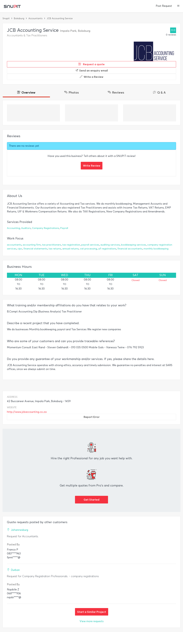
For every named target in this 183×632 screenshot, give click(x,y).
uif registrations (107, 248)
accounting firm (32, 244)
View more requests (92, 621)
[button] (178, 6)
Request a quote (91, 64)
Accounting (13, 228)
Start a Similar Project (91, 611)
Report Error (92, 417)
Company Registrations (45, 228)
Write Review (91, 165)
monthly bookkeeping (156, 248)
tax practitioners (51, 244)
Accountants (35, 18)
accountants (14, 244)
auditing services (110, 244)
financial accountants (129, 248)
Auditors (26, 228)
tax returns (55, 248)
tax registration (71, 244)
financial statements (35, 248)
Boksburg (19, 18)
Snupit (6, 18)
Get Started (91, 499)
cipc (20, 248)
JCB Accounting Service (60, 18)
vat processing (88, 248)
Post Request (164, 5)
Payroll (64, 228)
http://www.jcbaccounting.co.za (27, 411)
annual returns (70, 248)
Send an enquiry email (91, 70)
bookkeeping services (133, 244)
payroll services (90, 244)
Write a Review (91, 76)
